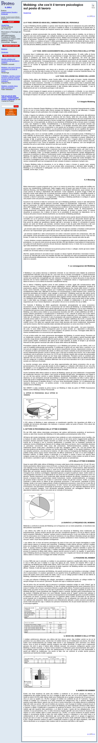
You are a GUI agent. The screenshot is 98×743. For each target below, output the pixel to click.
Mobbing (4, 49)
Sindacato (4, 52)
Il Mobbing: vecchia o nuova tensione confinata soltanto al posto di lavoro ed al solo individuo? (10, 78)
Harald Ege (5, 25)
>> (94, 16)
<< (88, 16)
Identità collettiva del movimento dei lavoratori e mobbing (10, 60)
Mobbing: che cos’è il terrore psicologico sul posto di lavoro (11, 69)
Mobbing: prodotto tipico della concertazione (9, 87)
